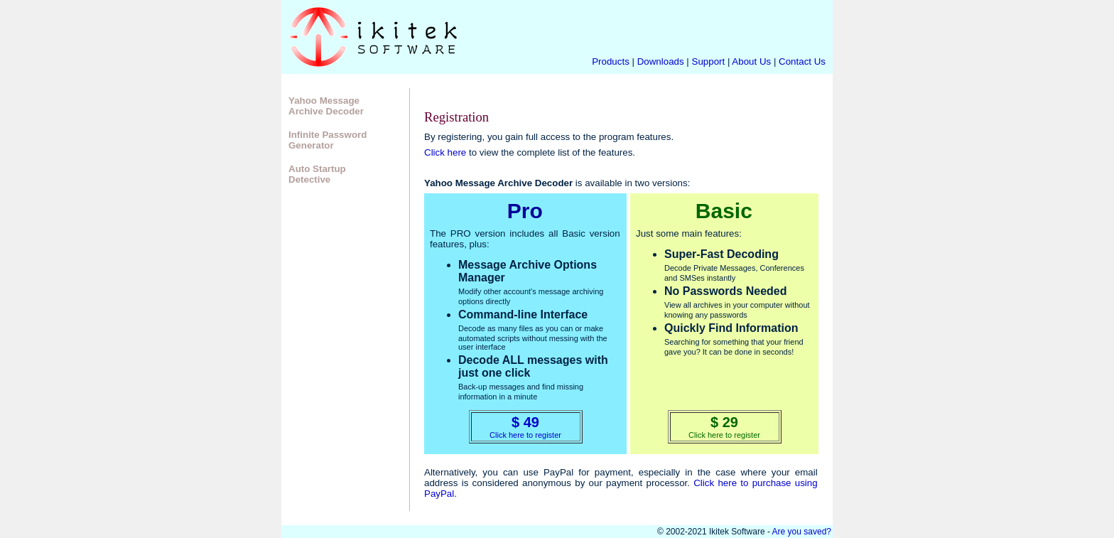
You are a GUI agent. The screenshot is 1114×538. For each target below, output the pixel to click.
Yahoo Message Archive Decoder (326, 106)
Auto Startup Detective (317, 174)
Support (708, 61)
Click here (445, 152)
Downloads (660, 61)
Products (610, 61)
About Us (753, 61)
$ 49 (525, 422)
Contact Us (802, 61)
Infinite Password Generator (327, 140)
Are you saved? (801, 532)
